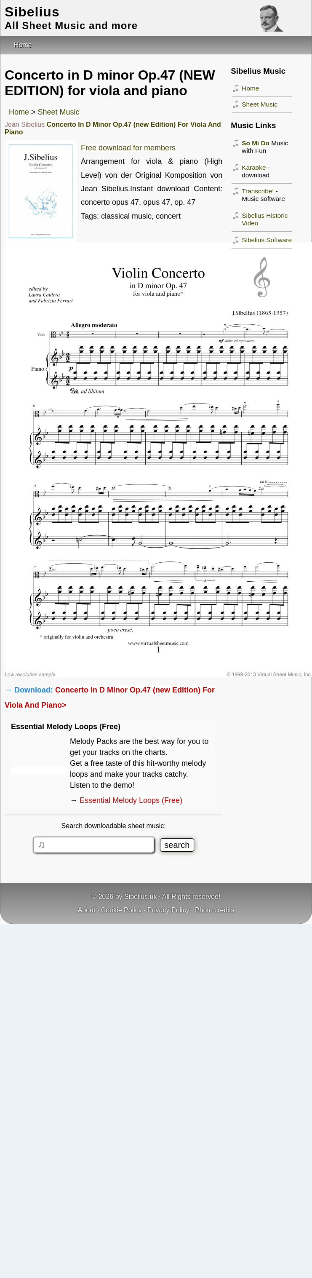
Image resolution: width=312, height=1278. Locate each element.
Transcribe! (258, 191)
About (87, 910)
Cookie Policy (121, 910)
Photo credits (214, 910)
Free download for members (128, 148)
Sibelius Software (267, 239)
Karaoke (254, 167)
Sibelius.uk (140, 896)
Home (19, 112)
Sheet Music (59, 112)
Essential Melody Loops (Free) (131, 800)
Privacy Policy (168, 910)
